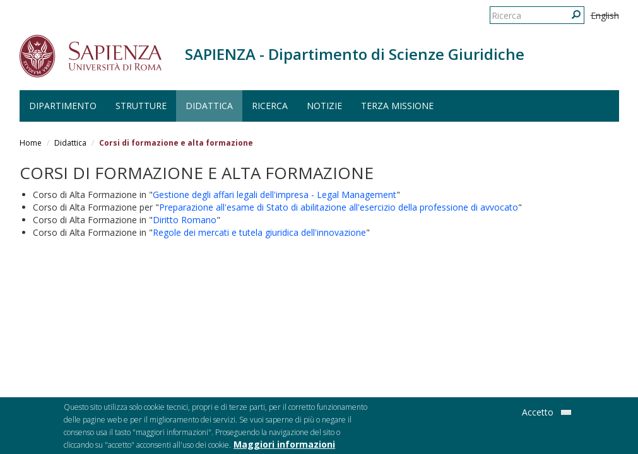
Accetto (537, 414)
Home (31, 142)
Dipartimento (63, 106)
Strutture (141, 106)
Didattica (209, 106)
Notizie (324, 106)
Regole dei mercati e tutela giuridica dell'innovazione (259, 232)
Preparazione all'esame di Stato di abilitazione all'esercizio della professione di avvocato (338, 207)
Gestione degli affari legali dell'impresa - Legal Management (274, 195)
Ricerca (270, 106)
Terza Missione (397, 106)
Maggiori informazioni (284, 446)
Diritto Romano (184, 220)
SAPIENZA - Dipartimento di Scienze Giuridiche (354, 54)
